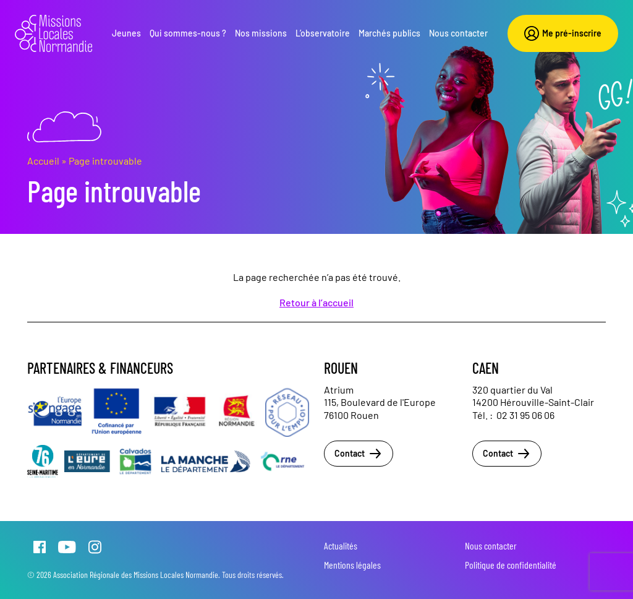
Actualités (340, 545)
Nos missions (261, 33)
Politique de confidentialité (510, 565)
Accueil (43, 160)
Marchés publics (389, 33)
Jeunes (126, 33)
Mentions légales (352, 565)
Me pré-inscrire (562, 33)
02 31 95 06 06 (525, 415)
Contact (358, 453)
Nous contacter (458, 33)
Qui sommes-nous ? (188, 33)
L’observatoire (322, 33)
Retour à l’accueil (316, 302)
